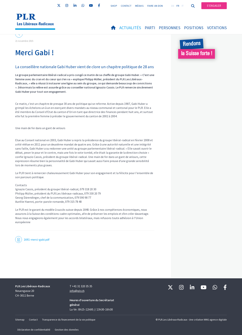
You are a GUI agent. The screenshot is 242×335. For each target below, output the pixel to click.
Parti (150, 27)
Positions (193, 27)
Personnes (169, 27)
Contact (126, 5)
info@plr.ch (77, 291)
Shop (114, 5)
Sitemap (19, 319)
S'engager (214, 5)
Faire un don (155, 5)
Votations (217, 27)
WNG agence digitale (215, 319)
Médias (139, 5)
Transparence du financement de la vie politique (68, 319)
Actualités (130, 27)
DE (172, 5)
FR (177, 5)
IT (183, 5)
